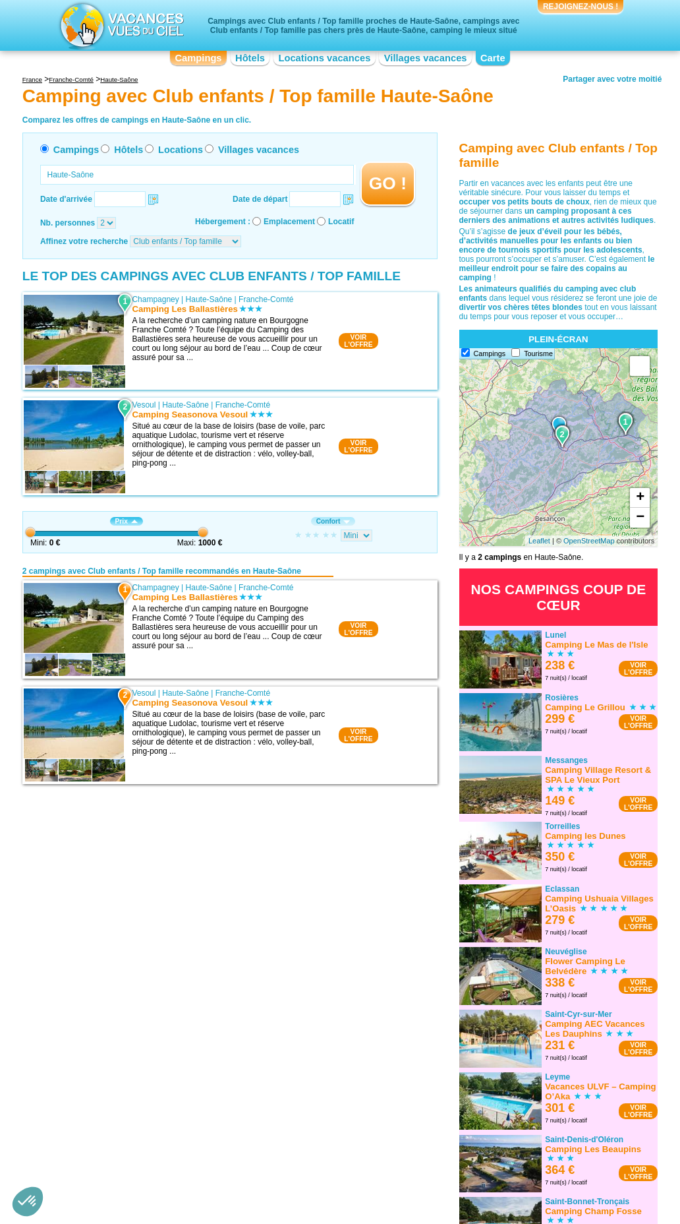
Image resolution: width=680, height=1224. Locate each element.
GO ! (388, 183)
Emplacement (289, 221)
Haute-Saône (209, 299)
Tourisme (538, 353)
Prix (126, 521)
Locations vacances (324, 58)
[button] (27, 1201)
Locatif (341, 221)
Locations (180, 149)
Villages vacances (425, 58)
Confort (333, 521)
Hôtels (250, 58)
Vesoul (144, 405)
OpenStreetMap (589, 541)
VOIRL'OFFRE (358, 341)
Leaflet (539, 541)
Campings (198, 58)
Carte (492, 58)
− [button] (640, 518)
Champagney (155, 299)
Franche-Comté (266, 299)
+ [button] (640, 498)
